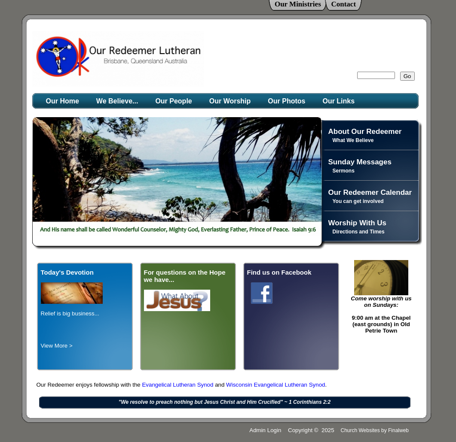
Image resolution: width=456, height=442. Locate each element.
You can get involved (358, 201)
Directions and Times (359, 232)
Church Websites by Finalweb (374, 430)
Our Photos (286, 101)
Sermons (344, 171)
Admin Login (265, 430)
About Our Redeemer (365, 131)
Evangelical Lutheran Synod (178, 384)
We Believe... (117, 101)
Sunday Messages (360, 162)
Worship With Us (357, 223)
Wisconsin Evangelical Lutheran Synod (275, 384)
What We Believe (353, 140)
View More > (57, 345)
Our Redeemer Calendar (370, 192)
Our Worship (230, 101)
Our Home (62, 101)
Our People (173, 101)
